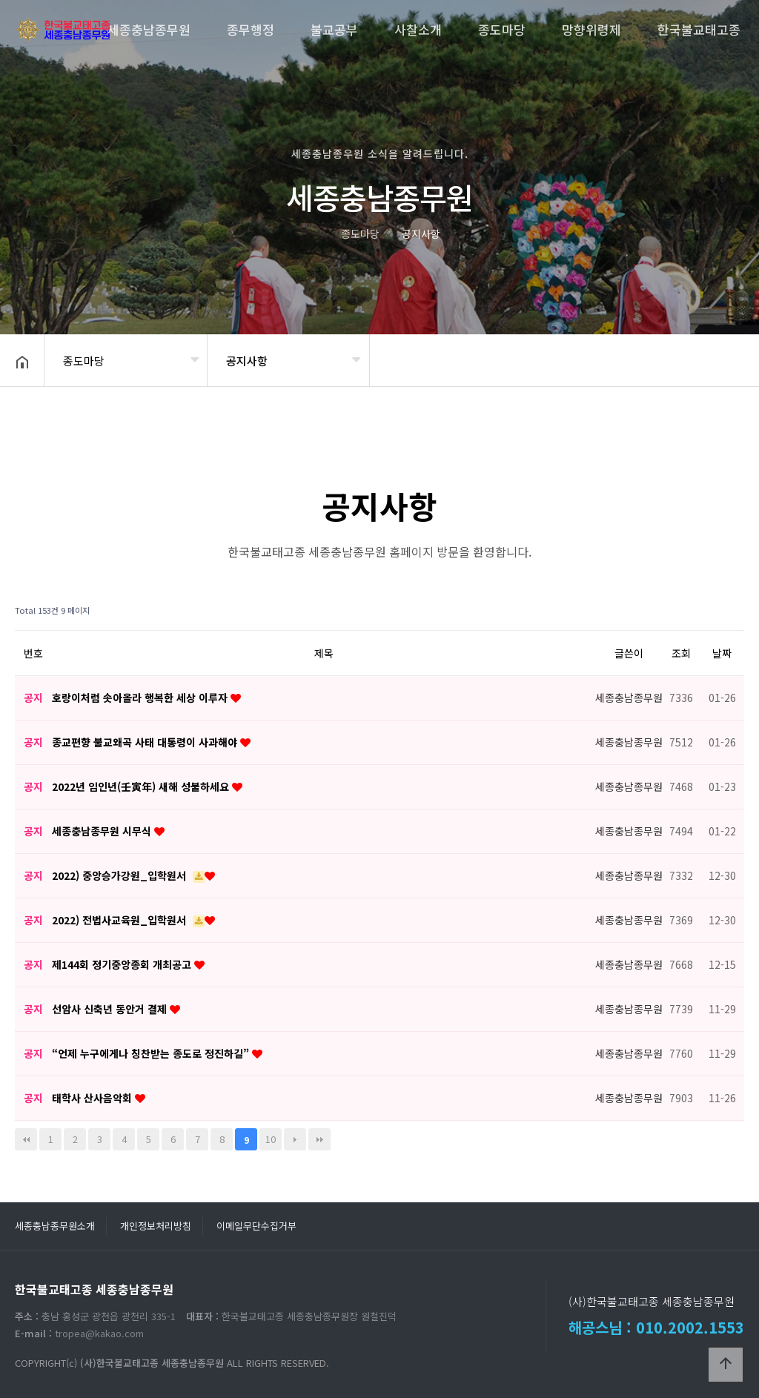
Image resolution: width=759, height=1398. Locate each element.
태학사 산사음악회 (93, 1097)
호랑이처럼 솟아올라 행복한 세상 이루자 (141, 697)
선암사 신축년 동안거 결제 (111, 1008)
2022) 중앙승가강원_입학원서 (120, 875)
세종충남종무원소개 (55, 1226)
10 (270, 1139)
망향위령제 (591, 29)
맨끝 (319, 1139)
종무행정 (250, 29)
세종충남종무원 (148, 29)
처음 (26, 1139)
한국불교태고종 (698, 29)
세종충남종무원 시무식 (103, 831)
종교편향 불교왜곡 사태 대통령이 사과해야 (146, 742)
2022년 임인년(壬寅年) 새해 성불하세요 (142, 786)
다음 (295, 1139)
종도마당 (502, 29)
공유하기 (725, 358)
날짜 (722, 653)
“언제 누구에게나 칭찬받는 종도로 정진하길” (152, 1053)
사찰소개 (418, 29)
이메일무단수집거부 (256, 1226)
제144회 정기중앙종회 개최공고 (123, 964)
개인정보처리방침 (155, 1226)
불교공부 (334, 29)
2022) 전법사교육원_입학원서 (120, 919)
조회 (681, 653)
